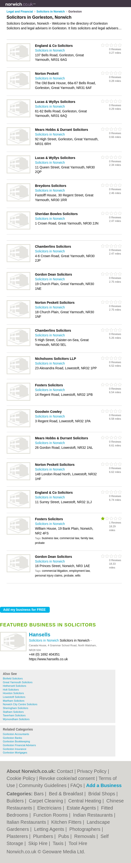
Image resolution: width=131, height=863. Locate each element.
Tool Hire (77, 843)
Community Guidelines (43, 785)
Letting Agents (49, 829)
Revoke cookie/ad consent (67, 778)
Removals (85, 836)
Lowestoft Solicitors (14, 697)
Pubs (64, 836)
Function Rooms (51, 815)
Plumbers (43, 836)
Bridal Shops (102, 793)
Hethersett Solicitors (14, 685)
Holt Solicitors (11, 689)
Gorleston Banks (12, 737)
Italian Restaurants (27, 822)
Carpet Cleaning (46, 800)
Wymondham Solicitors (16, 719)
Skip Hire (38, 843)
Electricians (50, 807)
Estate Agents (82, 807)
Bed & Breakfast (66, 793)
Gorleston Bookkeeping (16, 741)
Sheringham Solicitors (15, 708)
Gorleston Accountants (16, 734)
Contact (65, 771)
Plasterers (18, 836)
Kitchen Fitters (67, 822)
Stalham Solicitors (13, 711)
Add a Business (104, 785)
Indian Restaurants (93, 815)
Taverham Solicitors (14, 715)
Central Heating (85, 800)
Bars (39, 793)
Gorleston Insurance (14, 749)
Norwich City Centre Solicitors (20, 704)
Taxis (59, 843)
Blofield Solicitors (13, 678)
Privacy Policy (91, 771)
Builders (16, 800)
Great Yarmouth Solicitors (17, 682)
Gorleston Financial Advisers (19, 745)
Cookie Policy (21, 778)
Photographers (85, 829)
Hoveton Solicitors (13, 693)
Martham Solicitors (13, 700)
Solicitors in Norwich (44, 640)
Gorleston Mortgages (15, 752)
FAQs (76, 785)
